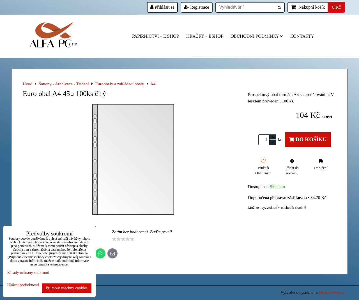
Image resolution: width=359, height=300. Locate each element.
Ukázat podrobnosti (23, 285)
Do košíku (307, 139)
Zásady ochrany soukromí (28, 272)
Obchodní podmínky (257, 36)
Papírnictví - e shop (155, 36)
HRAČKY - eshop (204, 36)
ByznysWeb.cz (332, 292)
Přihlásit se (162, 7)
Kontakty (302, 36)
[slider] (123, 239)
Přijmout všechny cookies (67, 288)
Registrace (196, 7)
